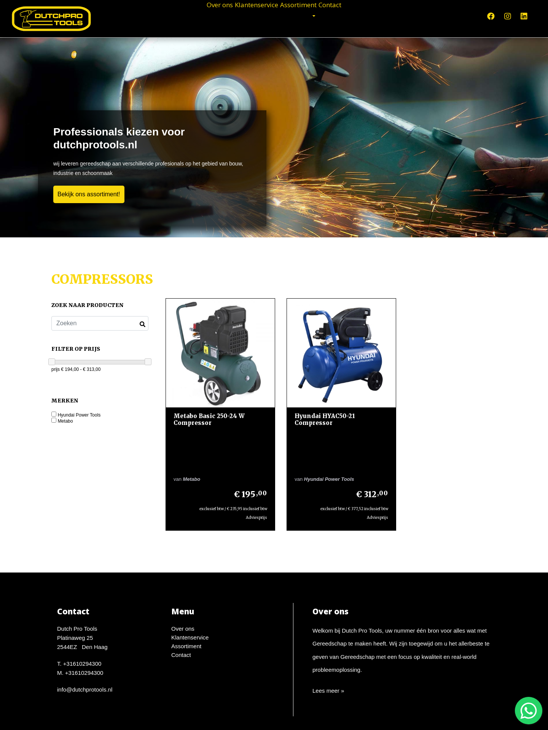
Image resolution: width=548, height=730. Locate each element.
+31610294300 (82, 621)
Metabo (65, 421)
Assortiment (311, 15)
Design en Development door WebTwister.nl (301, 717)
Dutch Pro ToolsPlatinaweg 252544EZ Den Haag (82, 595)
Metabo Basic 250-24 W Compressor (209, 413)
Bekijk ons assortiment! (88, 194)
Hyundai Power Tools (79, 415)
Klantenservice (247, 15)
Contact (361, 15)
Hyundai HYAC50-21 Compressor (318, 413)
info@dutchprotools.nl (84, 647)
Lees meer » (328, 648)
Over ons (188, 15)
